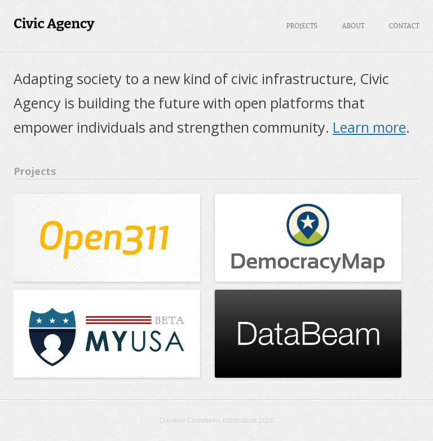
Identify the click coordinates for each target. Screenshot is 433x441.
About (353, 26)
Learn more (369, 127)
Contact (404, 26)
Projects (302, 26)
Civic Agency (54, 24)
